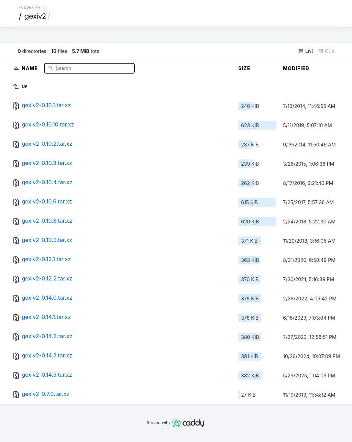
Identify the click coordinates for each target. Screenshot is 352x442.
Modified (296, 68)
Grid (326, 51)
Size (244, 68)
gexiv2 (35, 16)
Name (30, 68)
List (305, 51)
